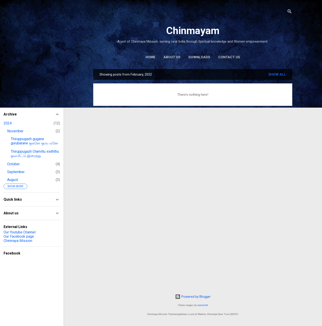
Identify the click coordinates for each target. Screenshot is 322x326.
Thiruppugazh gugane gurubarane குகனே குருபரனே (34, 141)
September (16, 172)
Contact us (229, 57)
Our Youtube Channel (20, 232)
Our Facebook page (19, 236)
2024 (8, 123)
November (15, 131)
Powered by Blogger (193, 297)
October (13, 164)
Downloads (199, 57)
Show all (277, 74)
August (12, 180)
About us (171, 57)
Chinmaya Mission (18, 241)
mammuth (202, 305)
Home (150, 57)
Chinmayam (192, 31)
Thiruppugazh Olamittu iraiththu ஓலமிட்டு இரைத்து (35, 153)
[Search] (289, 12)
